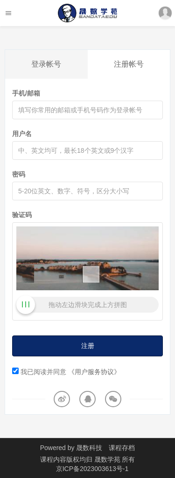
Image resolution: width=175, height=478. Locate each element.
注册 (87, 345)
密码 (18, 174)
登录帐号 (46, 64)
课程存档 (122, 447)
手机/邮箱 (26, 93)
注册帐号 (129, 64)
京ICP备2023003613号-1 (92, 468)
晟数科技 (89, 447)
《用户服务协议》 (94, 372)
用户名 (22, 133)
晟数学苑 (108, 459)
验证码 (22, 215)
